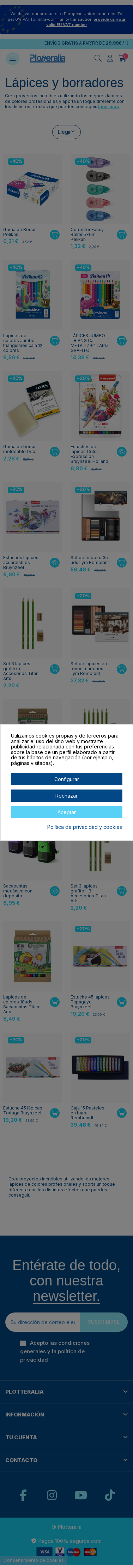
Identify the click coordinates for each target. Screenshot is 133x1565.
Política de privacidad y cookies (84, 827)
